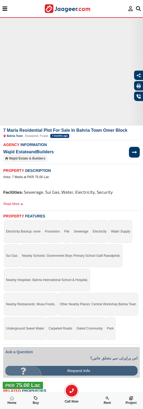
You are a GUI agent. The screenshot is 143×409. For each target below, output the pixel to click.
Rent (107, 400)
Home (11, 400)
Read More (13, 204)
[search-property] (71, 390)
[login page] (130, 8)
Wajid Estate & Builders (27, 158)
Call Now (71, 399)
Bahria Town (15, 135)
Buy (36, 400)
